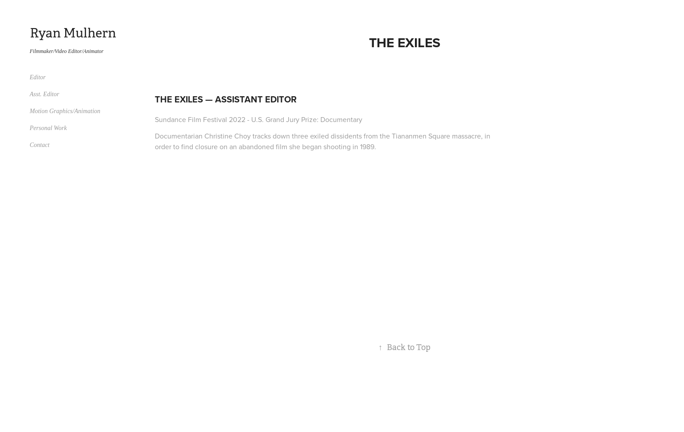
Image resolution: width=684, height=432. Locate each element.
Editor (38, 77)
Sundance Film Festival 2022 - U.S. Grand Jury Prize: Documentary (258, 119)
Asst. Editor (44, 94)
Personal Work (48, 128)
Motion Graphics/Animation (65, 111)
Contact (40, 145)
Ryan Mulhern (73, 33)
